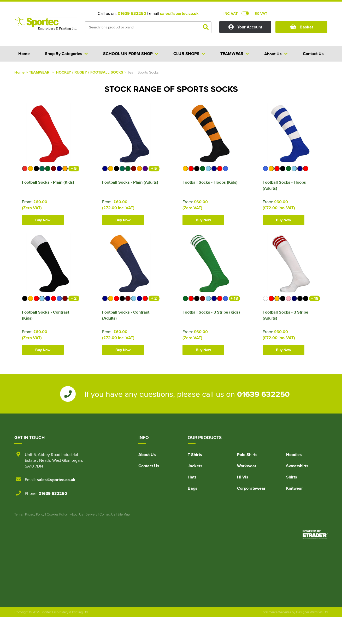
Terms (18, 514)
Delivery (91, 514)
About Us (147, 455)
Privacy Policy (34, 514)
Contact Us (148, 466)
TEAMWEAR (39, 72)
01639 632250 (132, 13)
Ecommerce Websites (276, 612)
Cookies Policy (57, 514)
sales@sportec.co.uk (179, 13)
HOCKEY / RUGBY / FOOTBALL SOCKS (89, 72)
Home (19, 72)
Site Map (123, 514)
